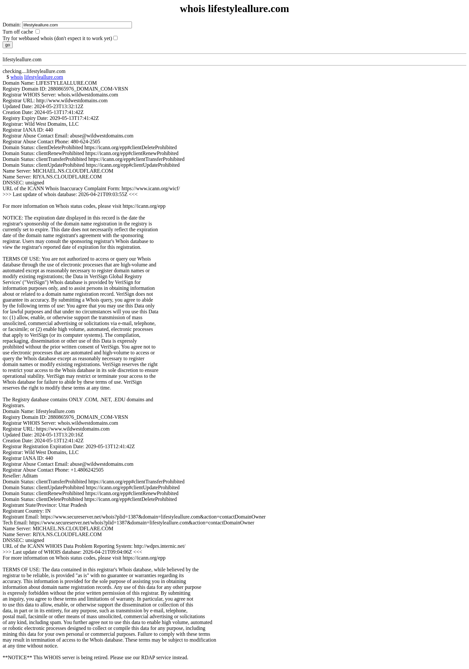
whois (16, 77)
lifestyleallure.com (43, 77)
